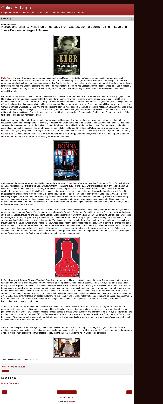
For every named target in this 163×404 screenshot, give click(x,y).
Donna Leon (72, 183)
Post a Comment (10, 383)
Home (67, 392)
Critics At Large (16, 7)
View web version (67, 397)
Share (6, 371)
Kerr (11, 134)
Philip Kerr (6, 78)
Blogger (72, 401)
